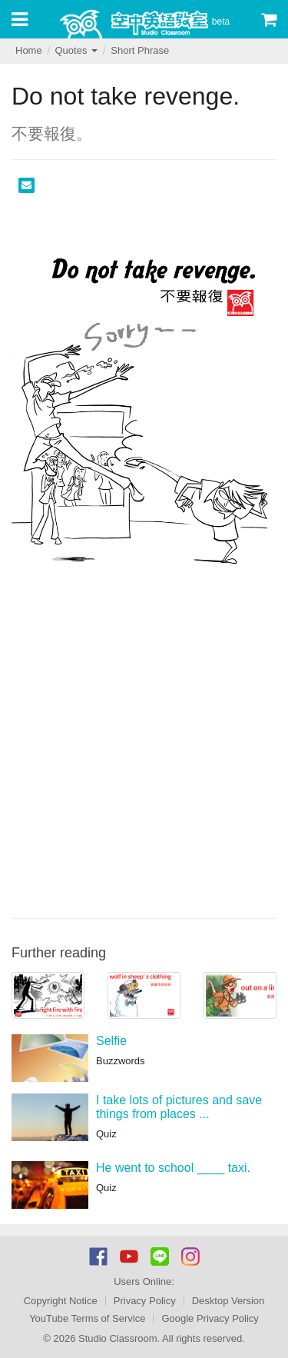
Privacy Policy (145, 1301)
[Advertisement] (144, 758)
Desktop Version (228, 1301)
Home (28, 50)
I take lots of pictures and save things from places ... (179, 1106)
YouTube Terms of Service (87, 1318)
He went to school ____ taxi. (173, 1167)
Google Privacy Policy (209, 1318)
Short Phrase (140, 50)
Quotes (76, 50)
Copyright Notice (61, 1301)
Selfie (111, 1040)
